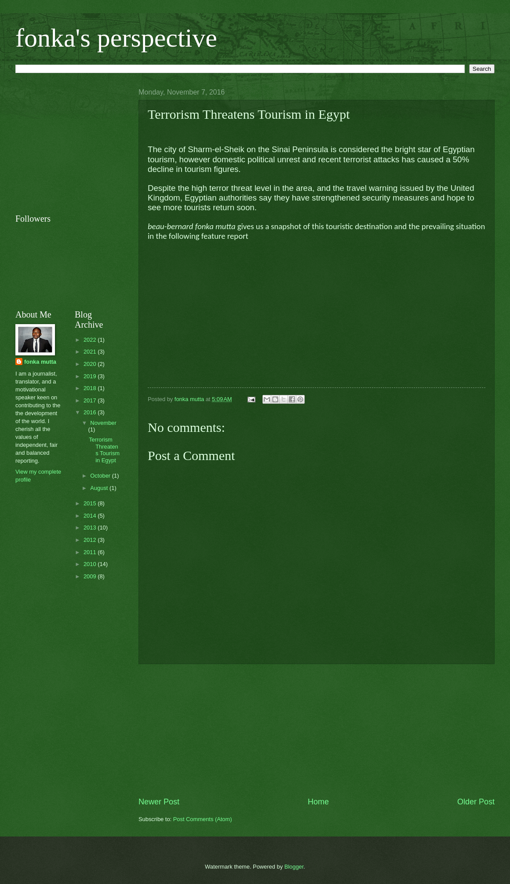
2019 (91, 376)
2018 (91, 388)
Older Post (476, 801)
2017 (91, 400)
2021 (91, 351)
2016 (91, 412)
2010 (91, 564)
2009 (91, 576)
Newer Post (158, 801)
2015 (91, 503)
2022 (91, 339)
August (99, 488)
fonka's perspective (116, 37)
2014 (91, 515)
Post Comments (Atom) (202, 819)
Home (318, 801)
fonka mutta (40, 361)
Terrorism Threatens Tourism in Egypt (104, 449)
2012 (91, 540)
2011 (91, 552)
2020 (91, 364)
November (103, 423)
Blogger (294, 866)
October (101, 475)
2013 (91, 527)
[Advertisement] (81, 143)
